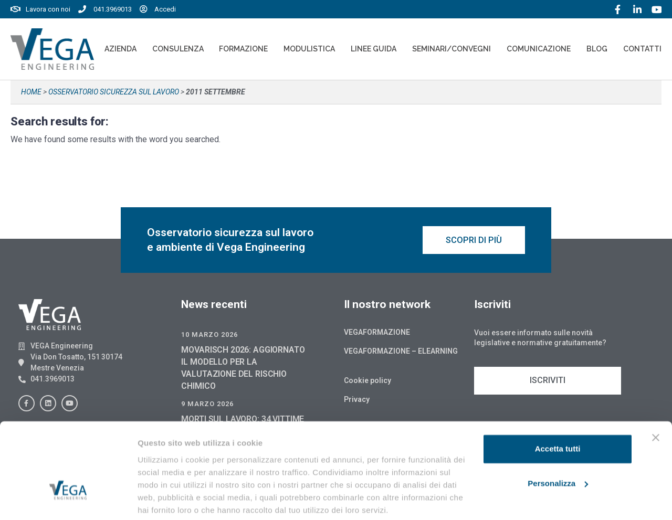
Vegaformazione (377, 334)
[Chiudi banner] (655, 398)
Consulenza (178, 49)
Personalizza (558, 443)
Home (31, 92)
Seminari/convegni (451, 49)
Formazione (243, 49)
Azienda (120, 49)
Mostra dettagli (166, 499)
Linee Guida (373, 49)
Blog (596, 49)
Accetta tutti (558, 409)
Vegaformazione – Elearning (401, 352)
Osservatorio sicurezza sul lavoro (113, 92)
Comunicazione (539, 49)
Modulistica (309, 49)
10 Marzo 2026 (209, 336)
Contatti (642, 49)
